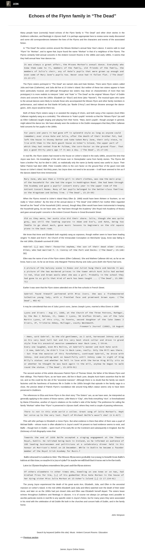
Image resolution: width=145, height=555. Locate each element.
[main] (72, 16)
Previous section (30, 537)
